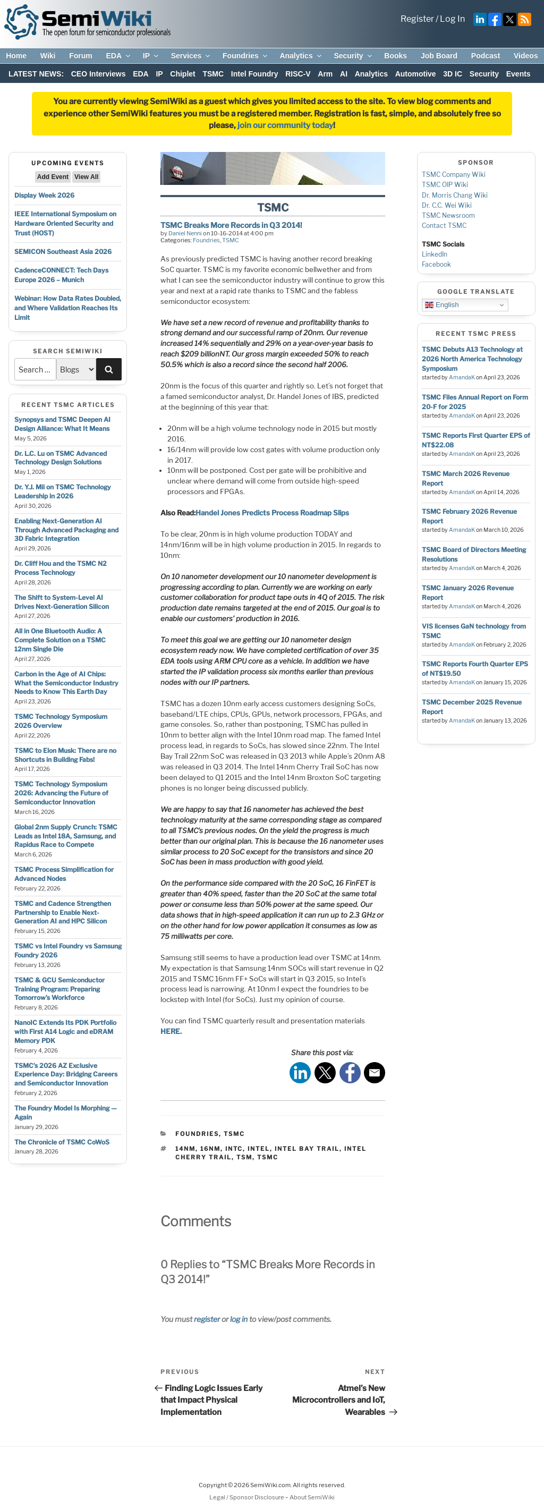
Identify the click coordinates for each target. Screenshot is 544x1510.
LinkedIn (434, 254)
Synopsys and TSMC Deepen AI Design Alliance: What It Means (62, 423)
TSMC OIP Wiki (445, 185)
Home (16, 56)
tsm (244, 1157)
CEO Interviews (98, 74)
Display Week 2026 (44, 195)
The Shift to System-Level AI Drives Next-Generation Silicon (61, 601)
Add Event (53, 177)
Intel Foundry (254, 74)
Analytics (300, 56)
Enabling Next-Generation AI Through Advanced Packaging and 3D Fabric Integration (66, 530)
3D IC (452, 74)
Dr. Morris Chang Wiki (455, 195)
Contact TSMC (444, 226)
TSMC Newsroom (448, 215)
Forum (80, 56)
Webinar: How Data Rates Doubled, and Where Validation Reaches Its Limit (67, 307)
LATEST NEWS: (36, 74)
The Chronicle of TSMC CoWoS (61, 1142)
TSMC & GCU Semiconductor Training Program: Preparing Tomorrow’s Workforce (59, 989)
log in (239, 1319)
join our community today (285, 125)
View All (86, 177)
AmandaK (462, 377)
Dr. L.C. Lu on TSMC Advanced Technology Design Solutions (60, 457)
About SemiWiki (312, 1497)
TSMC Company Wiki (454, 175)
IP (151, 56)
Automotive (415, 74)
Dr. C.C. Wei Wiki (447, 205)
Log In (452, 19)
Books (395, 56)
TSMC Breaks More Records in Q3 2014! (231, 225)
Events (518, 74)
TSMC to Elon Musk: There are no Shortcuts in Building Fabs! (65, 755)
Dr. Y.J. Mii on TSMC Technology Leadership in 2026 (62, 491)
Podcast (485, 56)
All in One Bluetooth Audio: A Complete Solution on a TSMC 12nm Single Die (60, 640)
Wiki (48, 56)
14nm (185, 1148)
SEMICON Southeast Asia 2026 (63, 252)
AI (343, 74)
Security (353, 56)
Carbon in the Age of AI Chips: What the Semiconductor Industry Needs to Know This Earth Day (66, 683)
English (441, 305)
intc (234, 1148)
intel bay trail (307, 1148)
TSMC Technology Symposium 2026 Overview (60, 720)
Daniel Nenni (185, 233)
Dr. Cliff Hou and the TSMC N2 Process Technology (60, 567)
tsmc (267, 1157)
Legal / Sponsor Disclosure (247, 1497)
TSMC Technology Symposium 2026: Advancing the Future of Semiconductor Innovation (61, 793)
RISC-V (297, 74)
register (207, 1319)
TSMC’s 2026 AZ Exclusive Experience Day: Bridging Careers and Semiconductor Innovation (65, 1075)
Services (191, 56)
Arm (325, 74)
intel (259, 1148)
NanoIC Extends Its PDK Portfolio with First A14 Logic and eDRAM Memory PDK (65, 1032)
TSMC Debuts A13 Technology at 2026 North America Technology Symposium (472, 358)
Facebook (436, 264)
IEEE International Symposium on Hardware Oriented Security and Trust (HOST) (65, 223)
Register (417, 19)
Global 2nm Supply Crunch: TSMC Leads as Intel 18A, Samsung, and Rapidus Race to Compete (65, 836)
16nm (210, 1148)
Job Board (439, 56)
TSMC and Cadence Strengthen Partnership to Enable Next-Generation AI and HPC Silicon (62, 913)
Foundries (246, 56)
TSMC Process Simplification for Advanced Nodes (64, 874)
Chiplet (182, 74)
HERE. (171, 1031)
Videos (526, 56)
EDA (119, 56)
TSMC (213, 74)
